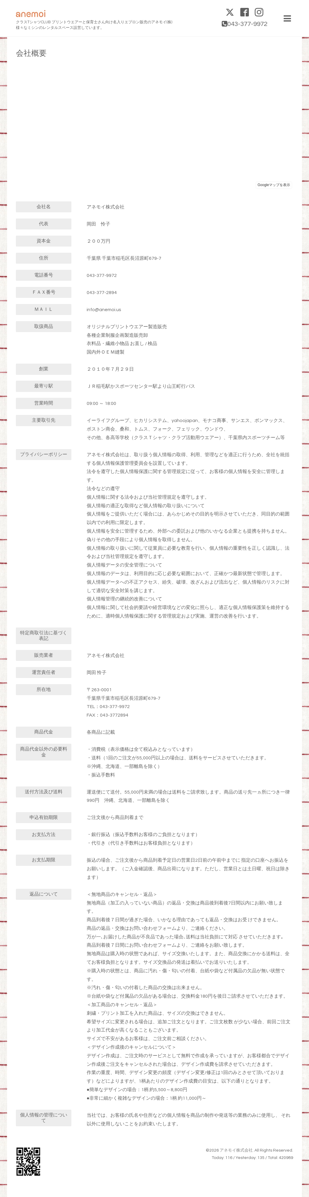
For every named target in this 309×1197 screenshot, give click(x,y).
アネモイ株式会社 (236, 1150)
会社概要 (31, 53)
